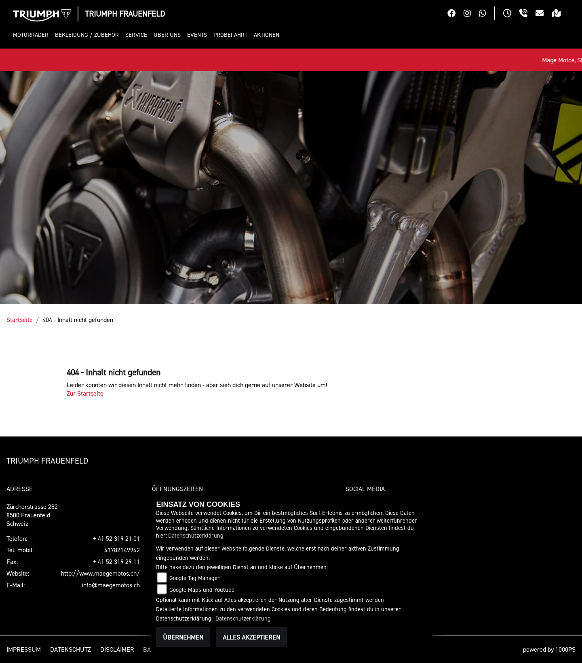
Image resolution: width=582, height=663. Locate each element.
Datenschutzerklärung (196, 535)
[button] (32, 35)
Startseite (19, 320)
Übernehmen (183, 637)
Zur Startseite (85, 393)
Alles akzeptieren (251, 637)
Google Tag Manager (194, 577)
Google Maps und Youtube (201, 589)
